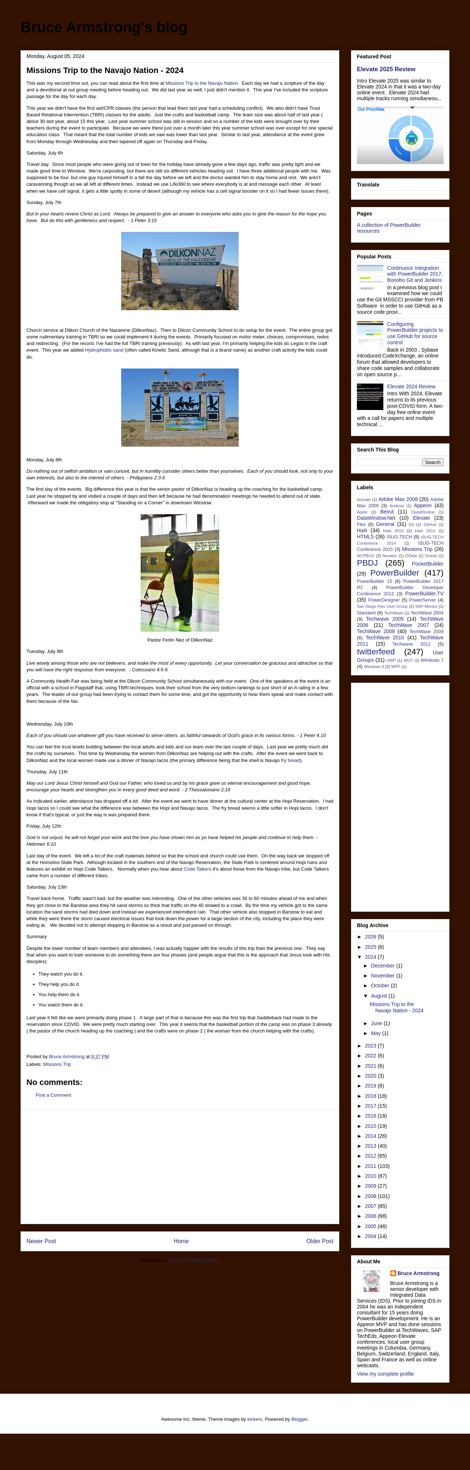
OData (411, 555)
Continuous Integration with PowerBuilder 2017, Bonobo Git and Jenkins (415, 274)
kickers (254, 1419)
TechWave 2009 (426, 631)
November (383, 976)
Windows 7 (432, 660)
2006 (371, 1216)
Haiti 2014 (425, 531)
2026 (371, 937)
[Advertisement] (179, 1166)
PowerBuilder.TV (424, 593)
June (377, 1023)
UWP (391, 660)
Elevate (421, 518)
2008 (371, 1196)
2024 (371, 957)
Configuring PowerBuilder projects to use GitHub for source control (415, 333)
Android (397, 506)
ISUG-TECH (399, 537)
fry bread (290, 760)
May (376, 1033)
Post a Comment (53, 1095)
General (385, 524)
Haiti (362, 530)
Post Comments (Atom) (194, 1260)
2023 (371, 1046)
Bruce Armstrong (419, 1273)
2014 (371, 1136)
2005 (371, 1226)
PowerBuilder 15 (374, 581)
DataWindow (422, 512)
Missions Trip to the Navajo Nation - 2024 (397, 1007)
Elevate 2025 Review (386, 69)
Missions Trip (57, 1064)
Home (181, 1241)
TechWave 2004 (427, 613)
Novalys (390, 555)
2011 (371, 1166)
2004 (371, 1236)
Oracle (431, 555)
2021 (371, 1066)
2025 (371, 947)
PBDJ (367, 562)
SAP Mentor (426, 606)
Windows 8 (374, 666)
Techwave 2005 (385, 619)
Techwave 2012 (412, 644)
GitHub (429, 524)
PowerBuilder (394, 572)
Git (411, 524)
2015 (371, 1126)
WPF (396, 666)
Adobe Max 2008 (398, 499)
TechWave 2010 (385, 637)
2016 (371, 1116)
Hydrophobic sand (104, 350)
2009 (371, 1186)
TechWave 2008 (376, 631)
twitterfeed (376, 651)
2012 (371, 1156)
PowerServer (422, 600)
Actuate (364, 499)
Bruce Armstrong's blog (104, 27)
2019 (371, 1086)
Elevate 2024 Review (411, 386)
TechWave (393, 613)
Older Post (319, 1241)
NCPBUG (366, 555)
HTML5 (365, 537)
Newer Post (41, 1241)
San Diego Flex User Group (382, 606)
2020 (371, 1076)
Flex (361, 524)
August (379, 996)
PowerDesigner (384, 600)
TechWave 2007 (408, 625)
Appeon (422, 505)
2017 (371, 1106)
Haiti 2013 (393, 531)
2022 (371, 1056)
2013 (371, 1146)
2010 (371, 1176)
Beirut (387, 512)
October (381, 985)
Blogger (300, 1419)
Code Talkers (198, 869)
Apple (362, 512)
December (383, 966)
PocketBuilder (428, 564)
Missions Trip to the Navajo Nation (202, 83)
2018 (371, 1096)
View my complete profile (385, 1374)
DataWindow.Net (376, 518)
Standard (366, 613)
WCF (408, 660)
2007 (371, 1206)
